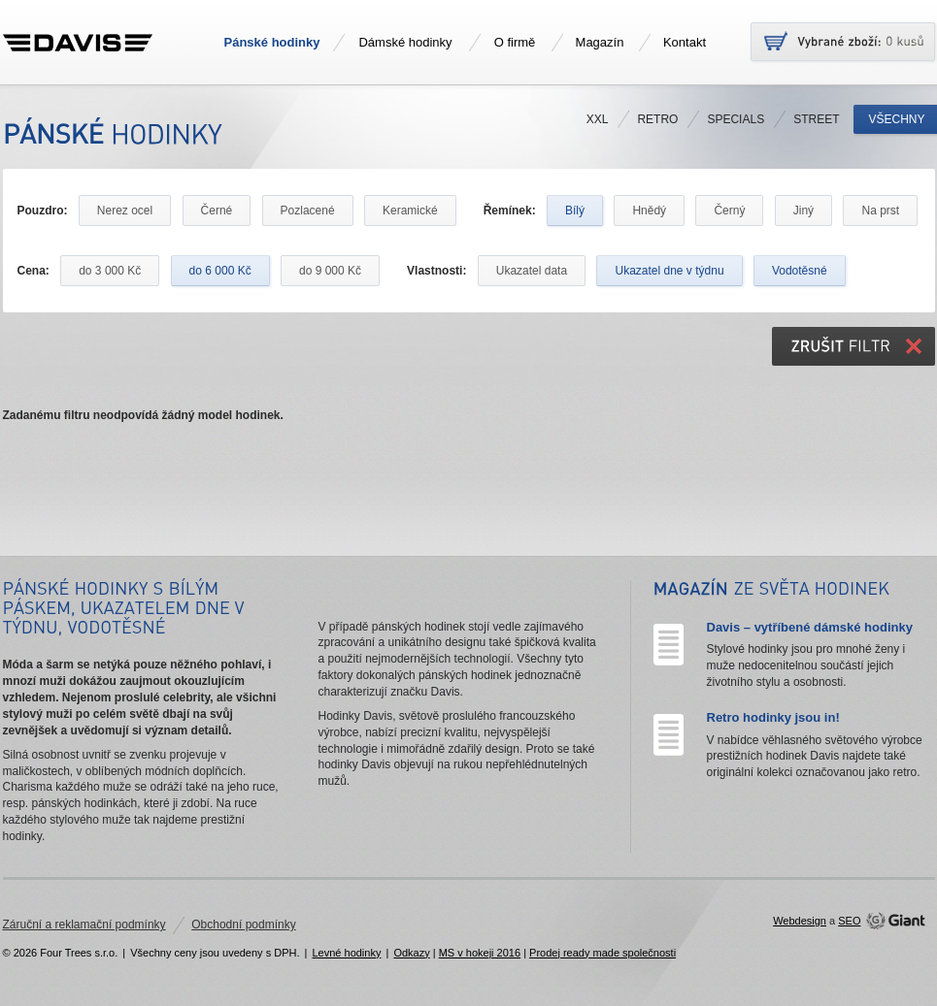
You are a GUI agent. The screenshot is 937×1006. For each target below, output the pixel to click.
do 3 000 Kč (110, 270)
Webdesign (799, 920)
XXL (597, 119)
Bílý (575, 210)
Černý (729, 210)
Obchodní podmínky (243, 924)
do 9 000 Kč (330, 270)
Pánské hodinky (272, 42)
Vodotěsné (799, 270)
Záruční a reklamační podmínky (84, 924)
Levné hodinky (346, 952)
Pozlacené (308, 210)
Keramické (410, 210)
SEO (849, 920)
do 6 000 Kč (220, 270)
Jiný (803, 210)
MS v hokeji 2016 (479, 952)
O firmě (515, 42)
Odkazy (411, 952)
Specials (735, 119)
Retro (657, 119)
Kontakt (684, 42)
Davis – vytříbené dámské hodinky (810, 627)
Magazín (600, 42)
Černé (217, 210)
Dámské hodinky (405, 42)
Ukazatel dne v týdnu (669, 270)
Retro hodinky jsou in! (773, 717)
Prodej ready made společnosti (602, 952)
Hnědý (649, 210)
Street (816, 119)
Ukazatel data (531, 270)
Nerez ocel (124, 210)
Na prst (880, 210)
